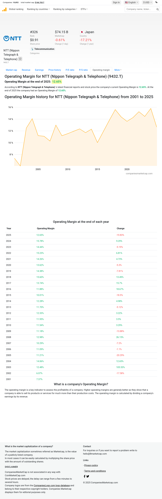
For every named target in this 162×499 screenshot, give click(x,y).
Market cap (11, 70)
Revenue (26, 70)
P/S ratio (83, 70)
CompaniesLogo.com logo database (52, 485)
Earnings (39, 70)
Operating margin (101, 70)
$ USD (146, 2)
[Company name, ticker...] (142, 9)
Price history (54, 70)
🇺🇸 (130, 2)
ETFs (83, 9)
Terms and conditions (95, 471)
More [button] (117, 70)
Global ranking (16, 9)
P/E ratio (70, 70)
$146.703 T (39, 2)
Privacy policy (91, 465)
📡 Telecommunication (42, 49)
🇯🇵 (87, 32)
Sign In (116, 2)
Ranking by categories (64, 9)
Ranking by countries (37, 9)
